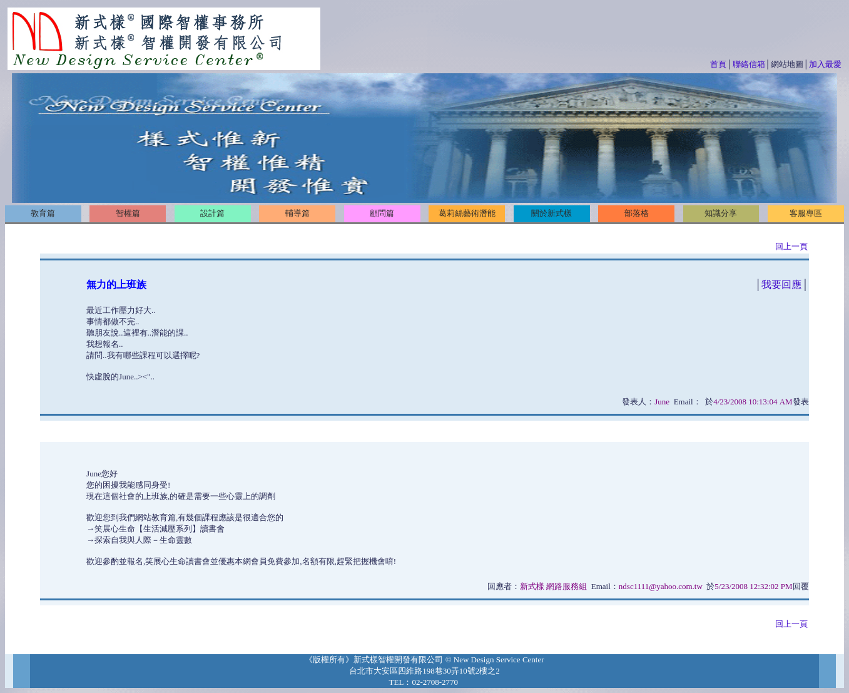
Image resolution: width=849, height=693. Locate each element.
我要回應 (781, 284)
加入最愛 (825, 64)
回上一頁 (791, 246)
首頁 (718, 64)
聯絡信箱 (749, 64)
